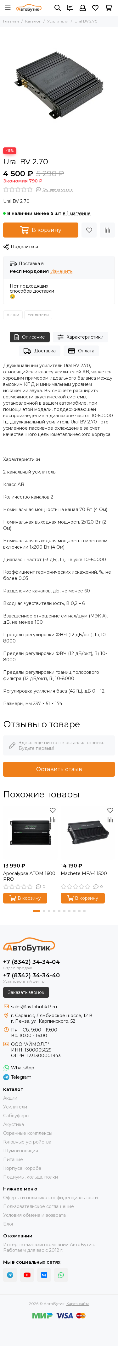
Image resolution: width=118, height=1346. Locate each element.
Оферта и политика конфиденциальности (50, 1197)
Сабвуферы (16, 1115)
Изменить (61, 271)
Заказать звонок (26, 992)
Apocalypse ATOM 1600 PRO (29, 876)
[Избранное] (95, 8)
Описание (29, 337)
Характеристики (81, 337)
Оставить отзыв (59, 769)
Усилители (57, 21)
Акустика (13, 1124)
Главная (11, 21)
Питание (13, 1159)
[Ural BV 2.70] (59, 85)
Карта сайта (77, 1303)
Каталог (33, 21)
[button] (36, 911)
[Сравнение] (107, 230)
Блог (8, 1224)
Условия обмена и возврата (34, 1215)
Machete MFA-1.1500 (84, 873)
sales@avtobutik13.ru (34, 1007)
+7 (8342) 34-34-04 (31, 962)
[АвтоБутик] (29, 8)
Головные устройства (27, 1142)
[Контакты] (70, 8)
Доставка (39, 351)
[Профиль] (82, 8)
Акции (13, 314)
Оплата (81, 351)
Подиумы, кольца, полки (30, 1177)
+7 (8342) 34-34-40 (31, 975)
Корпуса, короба (22, 1168)
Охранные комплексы (27, 1133)
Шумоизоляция (20, 1151)
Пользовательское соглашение (38, 1206)
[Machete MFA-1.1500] (88, 833)
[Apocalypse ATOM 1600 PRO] (30, 833)
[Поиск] (57, 8)
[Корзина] (108, 8)
